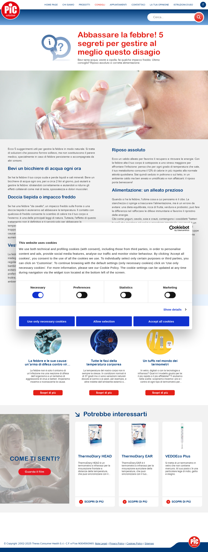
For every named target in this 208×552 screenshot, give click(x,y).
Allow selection (104, 321)
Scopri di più (48, 392)
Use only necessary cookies (46, 321)
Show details (172, 309)
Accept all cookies (161, 321)
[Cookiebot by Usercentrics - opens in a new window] (172, 228)
